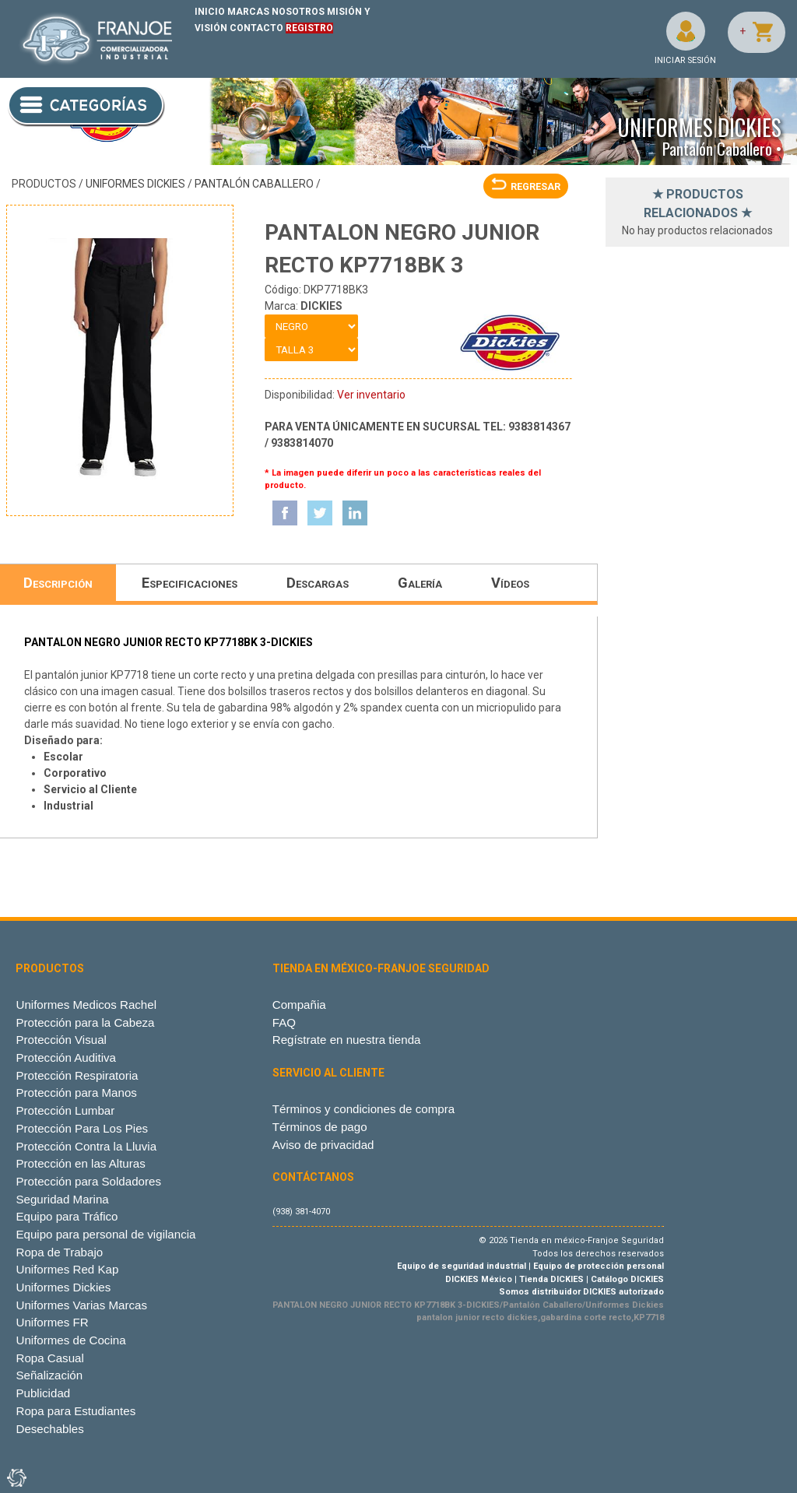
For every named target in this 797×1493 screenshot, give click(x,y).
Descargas (317, 582)
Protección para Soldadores (88, 1181)
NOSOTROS (298, 11)
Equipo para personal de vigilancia (105, 1234)
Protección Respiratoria (77, 1075)
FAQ (284, 1022)
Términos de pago (319, 1126)
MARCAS (248, 11)
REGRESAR (525, 186)
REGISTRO (309, 28)
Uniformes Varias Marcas (81, 1305)
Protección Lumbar (65, 1110)
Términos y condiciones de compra (363, 1108)
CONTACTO (256, 28)
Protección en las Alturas (80, 1163)
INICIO (210, 11)
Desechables (49, 1428)
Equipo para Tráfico (67, 1216)
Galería (420, 582)
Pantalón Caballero (254, 183)
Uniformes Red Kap (67, 1269)
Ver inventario (371, 394)
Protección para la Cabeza (85, 1022)
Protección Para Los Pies (82, 1128)
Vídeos (510, 582)
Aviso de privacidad (323, 1144)
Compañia (299, 1004)
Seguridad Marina (62, 1199)
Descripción (58, 582)
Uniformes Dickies (135, 183)
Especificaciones (189, 582)
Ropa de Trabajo (59, 1252)
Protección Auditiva (66, 1057)
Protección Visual (61, 1039)
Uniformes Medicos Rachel (86, 1004)
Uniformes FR (52, 1322)
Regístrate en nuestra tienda (346, 1039)
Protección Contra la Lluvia (86, 1146)
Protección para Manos (76, 1092)
